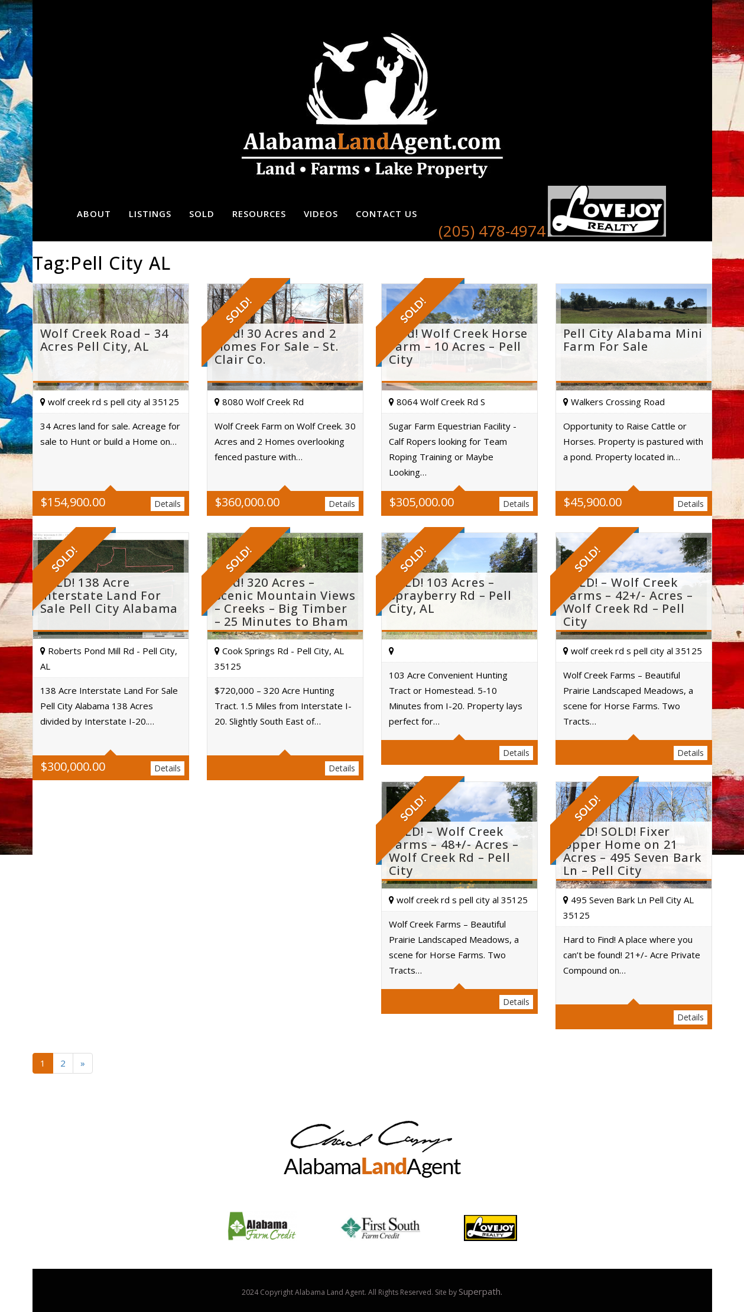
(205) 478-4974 (491, 230)
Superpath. (480, 1291)
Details (167, 503)
